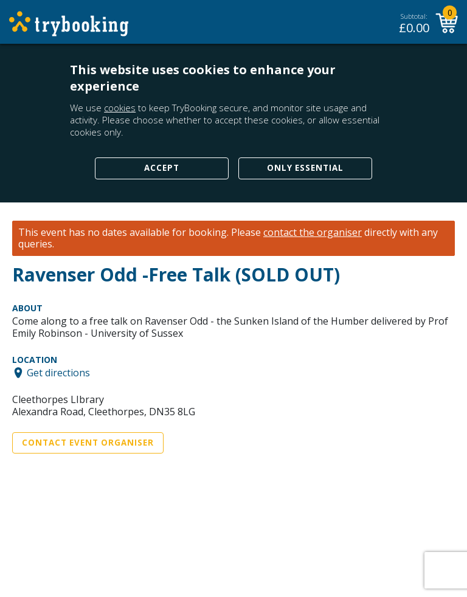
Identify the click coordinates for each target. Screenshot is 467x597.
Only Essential (305, 167)
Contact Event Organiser (88, 442)
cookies (120, 108)
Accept (161, 167)
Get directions (58, 372)
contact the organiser (312, 232)
